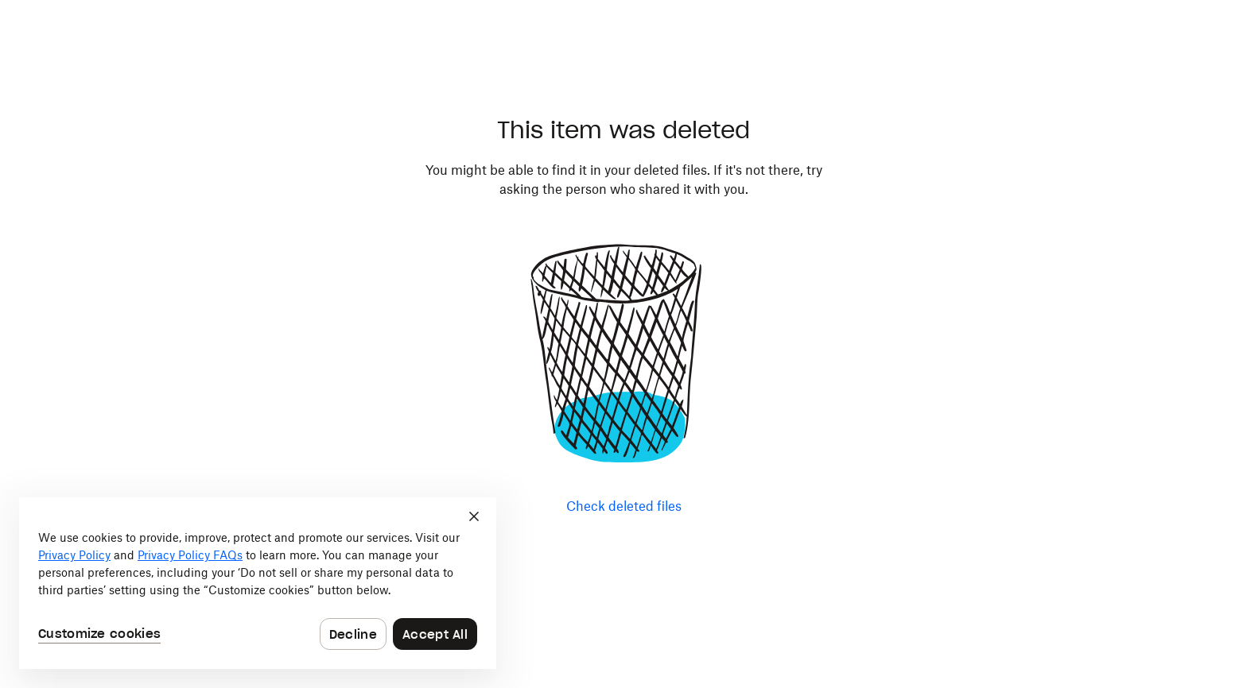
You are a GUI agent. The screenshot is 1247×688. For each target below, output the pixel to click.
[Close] (474, 516)
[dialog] (257, 583)
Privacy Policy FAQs (190, 555)
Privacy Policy (74, 555)
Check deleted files (624, 506)
